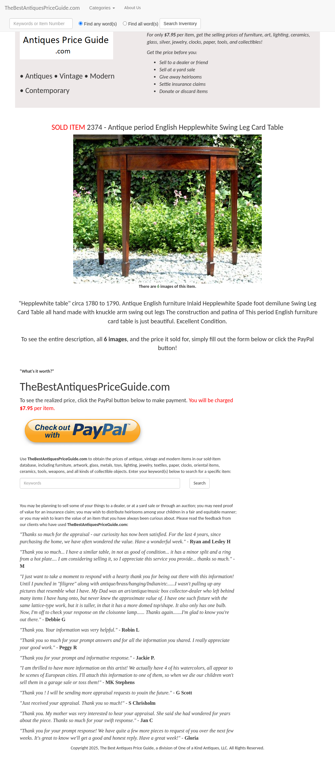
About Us (132, 7)
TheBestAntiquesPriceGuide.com (42, 7)
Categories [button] (102, 7)
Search (200, 483)
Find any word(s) (95, 23)
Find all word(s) (138, 23)
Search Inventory (180, 23)
